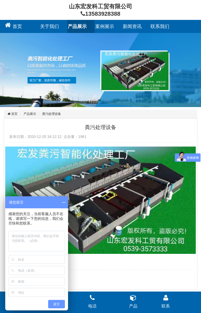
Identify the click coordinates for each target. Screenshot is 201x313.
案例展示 (104, 26)
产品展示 (77, 26)
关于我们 (49, 26)
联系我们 (159, 26)
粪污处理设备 (51, 114)
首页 (17, 26)
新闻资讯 (132, 26)
